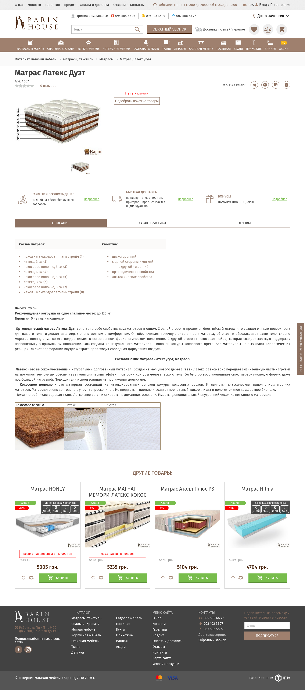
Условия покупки (165, 664)
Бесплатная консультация (301, 349)
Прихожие (124, 635)
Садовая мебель (129, 618)
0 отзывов (48, 86)
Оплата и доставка (94, 5)
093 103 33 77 (213, 623)
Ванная (122, 641)
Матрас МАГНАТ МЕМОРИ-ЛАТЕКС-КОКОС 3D (117, 495)
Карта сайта (161, 658)
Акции (121, 647)
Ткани (76, 647)
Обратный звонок (169, 29)
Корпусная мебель (86, 635)
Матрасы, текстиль (86, 618)
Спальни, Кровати (85, 624)
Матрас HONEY (47, 489)
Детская (77, 652)
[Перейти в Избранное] (254, 29)
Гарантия (52, 5)
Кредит (70, 5)
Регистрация (280, 5)
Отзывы (119, 5)
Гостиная (123, 624)
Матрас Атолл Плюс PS (187, 489)
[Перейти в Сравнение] (268, 29)
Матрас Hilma (257, 489)
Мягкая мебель (83, 630)
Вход (261, 5)
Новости (34, 5)
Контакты (137, 5)
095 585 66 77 (214, 618)
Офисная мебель (84, 641)
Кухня (120, 630)
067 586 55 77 (213, 629)
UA (252, 5)
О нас (19, 5)
